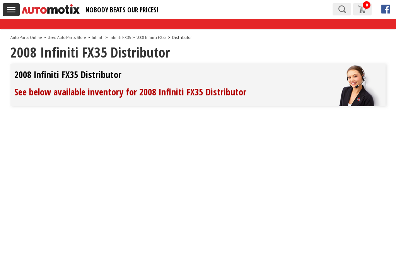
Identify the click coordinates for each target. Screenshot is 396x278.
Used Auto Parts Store (67, 38)
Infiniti (98, 38)
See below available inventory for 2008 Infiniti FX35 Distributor (130, 91)
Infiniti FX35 (120, 38)
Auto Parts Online (26, 38)
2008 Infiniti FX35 (152, 38)
